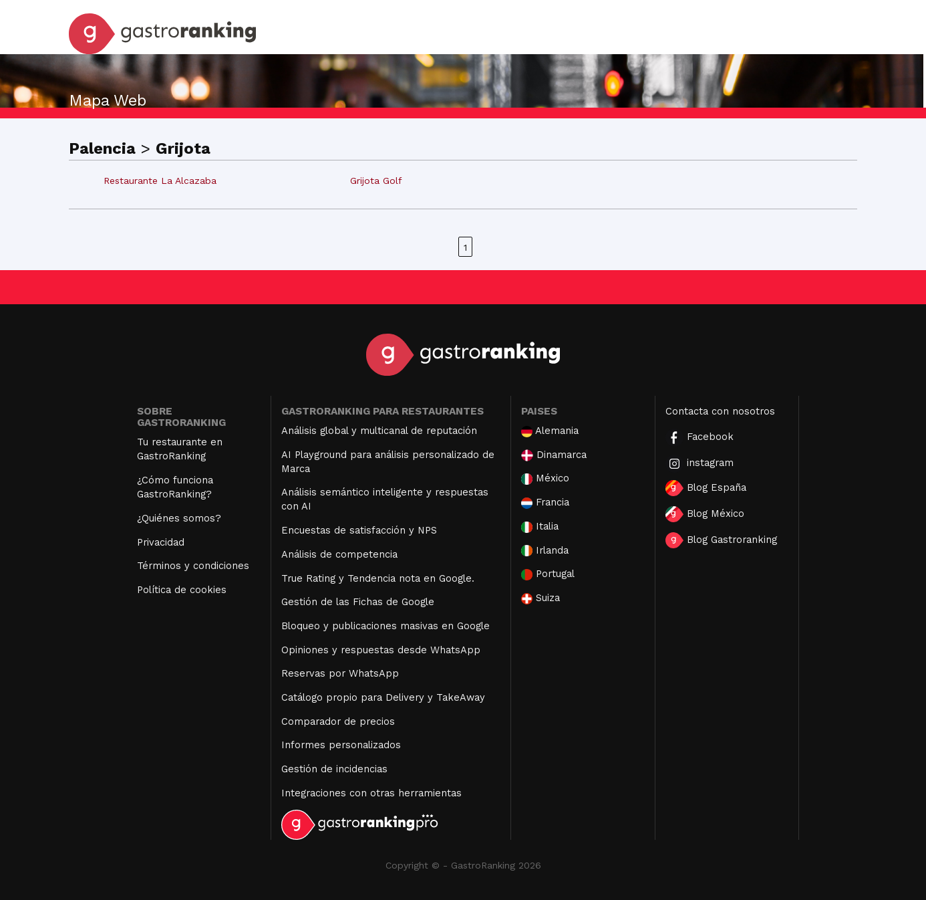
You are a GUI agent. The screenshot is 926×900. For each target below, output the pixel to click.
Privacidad (160, 542)
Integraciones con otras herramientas (371, 793)
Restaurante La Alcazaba (160, 180)
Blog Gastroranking (721, 540)
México (545, 478)
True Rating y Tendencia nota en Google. (377, 578)
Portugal (548, 574)
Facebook (699, 438)
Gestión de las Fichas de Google (357, 602)
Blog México (704, 514)
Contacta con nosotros (720, 411)
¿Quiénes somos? (179, 518)
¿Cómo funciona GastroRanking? (175, 487)
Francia (545, 502)
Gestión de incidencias (334, 769)
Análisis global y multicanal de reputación (379, 431)
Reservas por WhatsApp (340, 673)
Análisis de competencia (339, 554)
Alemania (550, 431)
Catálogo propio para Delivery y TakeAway (383, 697)
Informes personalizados (341, 745)
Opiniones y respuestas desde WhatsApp (380, 650)
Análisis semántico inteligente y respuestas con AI (384, 499)
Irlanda (545, 550)
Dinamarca (554, 455)
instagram (699, 464)
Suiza (540, 598)
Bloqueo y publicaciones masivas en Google (385, 626)
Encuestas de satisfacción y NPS (359, 530)
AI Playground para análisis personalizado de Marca (387, 462)
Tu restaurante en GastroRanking (179, 449)
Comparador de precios (338, 721)
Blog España (705, 488)
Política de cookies (181, 590)
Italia (540, 526)
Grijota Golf (376, 180)
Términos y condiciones (193, 566)
